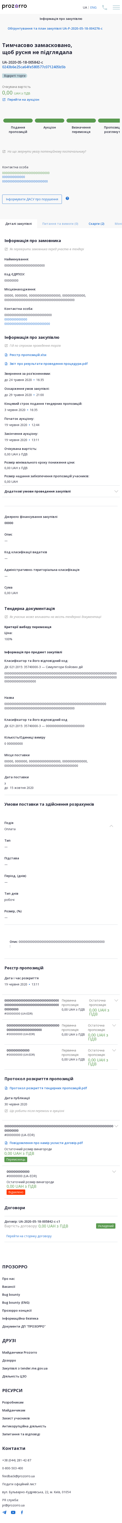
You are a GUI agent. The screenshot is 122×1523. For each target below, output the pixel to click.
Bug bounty (11, 1294)
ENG (93, 7)
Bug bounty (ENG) (15, 1302)
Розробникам (12, 1402)
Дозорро (9, 1360)
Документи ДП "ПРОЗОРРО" (24, 1326)
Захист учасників (16, 1418)
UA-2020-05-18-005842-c (22, 62)
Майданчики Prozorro (19, 1352)
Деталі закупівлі (18, 224)
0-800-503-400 (12, 1468)
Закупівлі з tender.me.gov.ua (25, 1368)
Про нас (8, 1279)
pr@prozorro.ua (13, 1505)
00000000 (11, 280)
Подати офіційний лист (19, 1484)
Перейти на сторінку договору (29, 1236)
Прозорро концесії (17, 1310)
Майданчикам (13, 1410)
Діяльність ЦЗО (14, 1376)
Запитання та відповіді (21, 1434)
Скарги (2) (96, 224)
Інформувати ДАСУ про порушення (32, 199)
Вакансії (8, 1286)
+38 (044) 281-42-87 (16, 1460)
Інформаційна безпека (20, 1318)
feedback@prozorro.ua (18, 1476)
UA (85, 7)
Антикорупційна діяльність (24, 1426)
